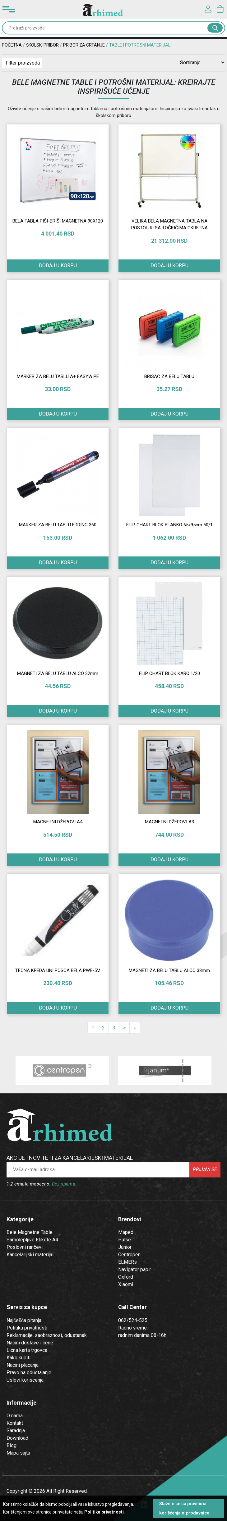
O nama (15, 1416)
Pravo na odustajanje (29, 1372)
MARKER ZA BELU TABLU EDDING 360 (57, 525)
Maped (125, 1232)
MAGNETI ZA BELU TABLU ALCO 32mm (57, 673)
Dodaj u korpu (58, 414)
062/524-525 (132, 1320)
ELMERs (127, 1262)
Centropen (129, 1255)
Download (17, 1438)
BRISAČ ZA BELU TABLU (169, 376)
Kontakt (15, 1423)
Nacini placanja (23, 1365)
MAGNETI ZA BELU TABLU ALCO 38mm (169, 970)
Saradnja (16, 1430)
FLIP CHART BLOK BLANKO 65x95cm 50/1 (169, 525)
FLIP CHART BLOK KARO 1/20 (169, 673)
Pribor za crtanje (84, 45)
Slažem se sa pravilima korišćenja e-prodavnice (184, 1508)
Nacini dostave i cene (30, 1343)
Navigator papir (134, 1269)
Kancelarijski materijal (30, 1255)
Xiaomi (125, 1284)
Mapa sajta (18, 1453)
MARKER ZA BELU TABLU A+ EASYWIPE (58, 376)
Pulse (124, 1240)
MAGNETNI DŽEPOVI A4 (57, 822)
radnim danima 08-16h (142, 1335)
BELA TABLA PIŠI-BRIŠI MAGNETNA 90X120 (57, 221)
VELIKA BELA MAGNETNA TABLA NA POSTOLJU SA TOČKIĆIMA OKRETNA (169, 224)
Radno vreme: (133, 1328)
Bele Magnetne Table (30, 1232)
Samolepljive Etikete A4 (32, 1240)
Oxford (125, 1277)
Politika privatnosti (27, 1328)
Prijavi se (205, 1169)
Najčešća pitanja (24, 1320)
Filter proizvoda (23, 63)
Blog (11, 1445)
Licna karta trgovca (27, 1350)
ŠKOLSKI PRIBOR (42, 45)
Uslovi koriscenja (25, 1380)
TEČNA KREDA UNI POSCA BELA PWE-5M (57, 970)
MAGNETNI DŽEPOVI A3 (169, 822)
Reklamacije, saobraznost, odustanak (47, 1335)
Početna (12, 45)
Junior (125, 1247)
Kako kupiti (18, 1358)
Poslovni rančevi (25, 1247)
